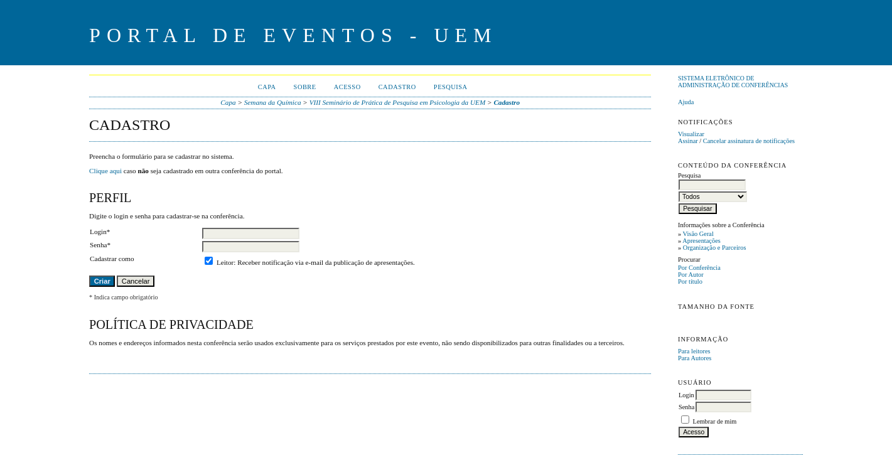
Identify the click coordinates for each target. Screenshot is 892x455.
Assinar (688, 140)
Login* (100, 231)
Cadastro (397, 86)
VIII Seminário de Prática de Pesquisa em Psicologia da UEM (397, 102)
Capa (267, 86)
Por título (690, 281)
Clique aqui (105, 170)
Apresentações (701, 240)
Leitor (225, 262)
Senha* (100, 245)
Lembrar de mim (715, 421)
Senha (686, 407)
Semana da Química (272, 102)
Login (686, 395)
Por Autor (691, 274)
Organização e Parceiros (714, 247)
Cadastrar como (112, 258)
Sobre (305, 86)
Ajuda (686, 102)
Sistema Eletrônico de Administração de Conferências (733, 81)
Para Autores (694, 358)
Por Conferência (699, 267)
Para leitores (694, 351)
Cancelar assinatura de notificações (749, 140)
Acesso (347, 86)
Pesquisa (451, 86)
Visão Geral (698, 233)
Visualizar (691, 134)
